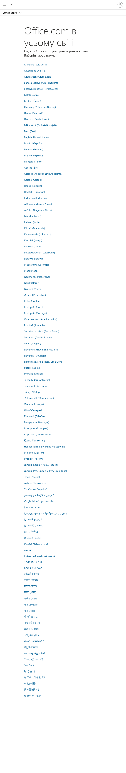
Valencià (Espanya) (34, 404)
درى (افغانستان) (32, 531)
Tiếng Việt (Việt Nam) (35, 386)
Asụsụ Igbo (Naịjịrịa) (35, 70)
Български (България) (36, 428)
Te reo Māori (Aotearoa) (37, 380)
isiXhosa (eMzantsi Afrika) (38, 204)
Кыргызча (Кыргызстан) (37, 434)
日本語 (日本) (31, 689)
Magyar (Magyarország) (37, 264)
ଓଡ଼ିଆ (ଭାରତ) (31, 628)
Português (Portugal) (35, 313)
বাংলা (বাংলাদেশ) (31, 604)
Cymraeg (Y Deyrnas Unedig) (40, 107)
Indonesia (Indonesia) (35, 198)
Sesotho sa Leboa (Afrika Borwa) (41, 331)
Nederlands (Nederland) (37, 276)
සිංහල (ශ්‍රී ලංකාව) (33, 659)
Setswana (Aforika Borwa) (38, 337)
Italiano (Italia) (31, 222)
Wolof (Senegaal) (33, 410)
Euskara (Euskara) (33, 149)
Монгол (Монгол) (34, 452)
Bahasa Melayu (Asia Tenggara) (41, 82)
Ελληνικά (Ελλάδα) (34, 416)
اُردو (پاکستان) (33, 519)
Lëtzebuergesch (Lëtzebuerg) (39, 252)
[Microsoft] (63, 3)
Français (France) (33, 161)
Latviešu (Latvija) (33, 246)
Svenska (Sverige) (33, 373)
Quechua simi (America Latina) (40, 319)
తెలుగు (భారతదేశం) (34, 641)
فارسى (28, 549)
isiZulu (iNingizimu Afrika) (38, 210)
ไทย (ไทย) (29, 665)
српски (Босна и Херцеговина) (41, 464)
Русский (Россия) (33, 458)
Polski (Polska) (31, 301)
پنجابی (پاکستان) (33, 525)
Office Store (10, 12)
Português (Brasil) (33, 307)
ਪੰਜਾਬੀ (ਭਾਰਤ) (31, 616)
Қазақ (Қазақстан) (34, 440)
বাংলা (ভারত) (29, 610)
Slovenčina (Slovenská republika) (41, 349)
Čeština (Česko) (32, 101)
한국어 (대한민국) (34, 677)
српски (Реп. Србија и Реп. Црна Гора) (45, 470)
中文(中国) (30, 683)
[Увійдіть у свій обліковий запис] (120, 5)
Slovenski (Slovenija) (35, 355)
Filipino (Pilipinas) (33, 155)
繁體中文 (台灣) (32, 696)
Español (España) (33, 143)
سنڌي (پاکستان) (32, 537)
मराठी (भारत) (30, 586)
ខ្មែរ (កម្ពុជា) (29, 671)
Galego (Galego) (33, 179)
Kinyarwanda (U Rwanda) (37, 234)
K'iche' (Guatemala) (34, 228)
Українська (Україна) (35, 489)
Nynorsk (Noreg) (33, 289)
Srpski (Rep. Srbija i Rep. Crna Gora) (43, 361)
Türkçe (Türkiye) (32, 392)
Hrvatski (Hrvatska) (34, 192)
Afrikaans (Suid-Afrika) (36, 64)
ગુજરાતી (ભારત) (32, 622)
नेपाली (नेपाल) (31, 580)
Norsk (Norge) (31, 282)
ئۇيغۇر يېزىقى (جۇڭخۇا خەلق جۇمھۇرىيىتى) (46, 513)
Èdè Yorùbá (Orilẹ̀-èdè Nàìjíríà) (40, 125)
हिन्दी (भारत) (30, 592)
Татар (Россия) (32, 477)
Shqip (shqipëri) (32, 343)
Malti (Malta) (31, 270)
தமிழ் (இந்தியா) (32, 635)
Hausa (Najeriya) (33, 185)
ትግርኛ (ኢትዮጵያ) (33, 561)
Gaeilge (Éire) (31, 167)
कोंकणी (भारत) (31, 574)
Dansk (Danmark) (33, 113)
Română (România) (34, 325)
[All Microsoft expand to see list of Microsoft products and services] (4, 5)
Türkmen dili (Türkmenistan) (39, 398)
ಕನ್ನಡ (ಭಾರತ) (31, 647)
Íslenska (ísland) (32, 216)
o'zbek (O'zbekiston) (35, 295)
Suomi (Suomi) (32, 367)
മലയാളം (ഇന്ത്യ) (34, 653)
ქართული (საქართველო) (39, 495)
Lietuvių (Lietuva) (33, 258)
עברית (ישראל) (32, 507)
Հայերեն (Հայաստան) (38, 501)
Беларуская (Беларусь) (36, 422)
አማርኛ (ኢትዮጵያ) (33, 567)
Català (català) (31, 94)
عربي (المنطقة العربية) (36, 543)
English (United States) (36, 137)
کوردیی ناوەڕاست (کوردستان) (40, 555)
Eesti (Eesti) (30, 131)
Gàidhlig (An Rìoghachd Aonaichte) (43, 173)
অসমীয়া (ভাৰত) (30, 598)
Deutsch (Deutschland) (36, 119)
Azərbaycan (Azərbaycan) (37, 76)
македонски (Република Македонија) (45, 446)
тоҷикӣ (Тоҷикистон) (35, 483)
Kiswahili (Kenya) (33, 240)
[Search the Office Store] (12, 4)
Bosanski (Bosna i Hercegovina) (41, 88)
